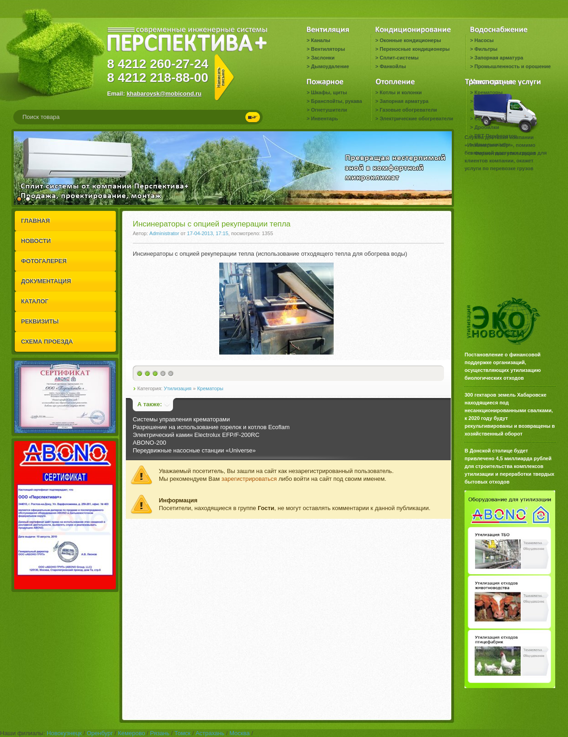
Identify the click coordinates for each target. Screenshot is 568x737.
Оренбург (100, 733)
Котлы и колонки (400, 92)
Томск (182, 733)
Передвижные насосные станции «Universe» (194, 450)
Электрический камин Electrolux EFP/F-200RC (196, 434)
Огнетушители (329, 110)
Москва (239, 733)
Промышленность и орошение (512, 66)
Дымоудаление (330, 66)
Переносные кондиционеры (414, 49)
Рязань (159, 733)
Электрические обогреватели (416, 118)
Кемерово (131, 733)
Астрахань (209, 733)
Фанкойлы (392, 66)
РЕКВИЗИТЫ (40, 321)
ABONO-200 (149, 442)
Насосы (483, 40)
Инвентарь (324, 118)
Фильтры (485, 49)
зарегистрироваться (249, 478)
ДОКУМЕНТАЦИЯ (46, 281)
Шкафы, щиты (329, 92)
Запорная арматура (498, 57)
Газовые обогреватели (408, 110)
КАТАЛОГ (35, 301)
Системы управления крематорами (181, 419)
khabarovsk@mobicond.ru (164, 93)
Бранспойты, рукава (336, 101)
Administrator (164, 233)
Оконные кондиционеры (410, 40)
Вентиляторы (328, 49)
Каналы (320, 40)
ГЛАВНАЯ (35, 220)
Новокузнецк (64, 733)
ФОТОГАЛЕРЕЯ (44, 261)
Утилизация (178, 388)
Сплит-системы (398, 57)
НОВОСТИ (36, 240)
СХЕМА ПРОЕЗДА (47, 341)
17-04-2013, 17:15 (207, 233)
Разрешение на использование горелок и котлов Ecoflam (211, 427)
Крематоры (210, 388)
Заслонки (323, 57)
